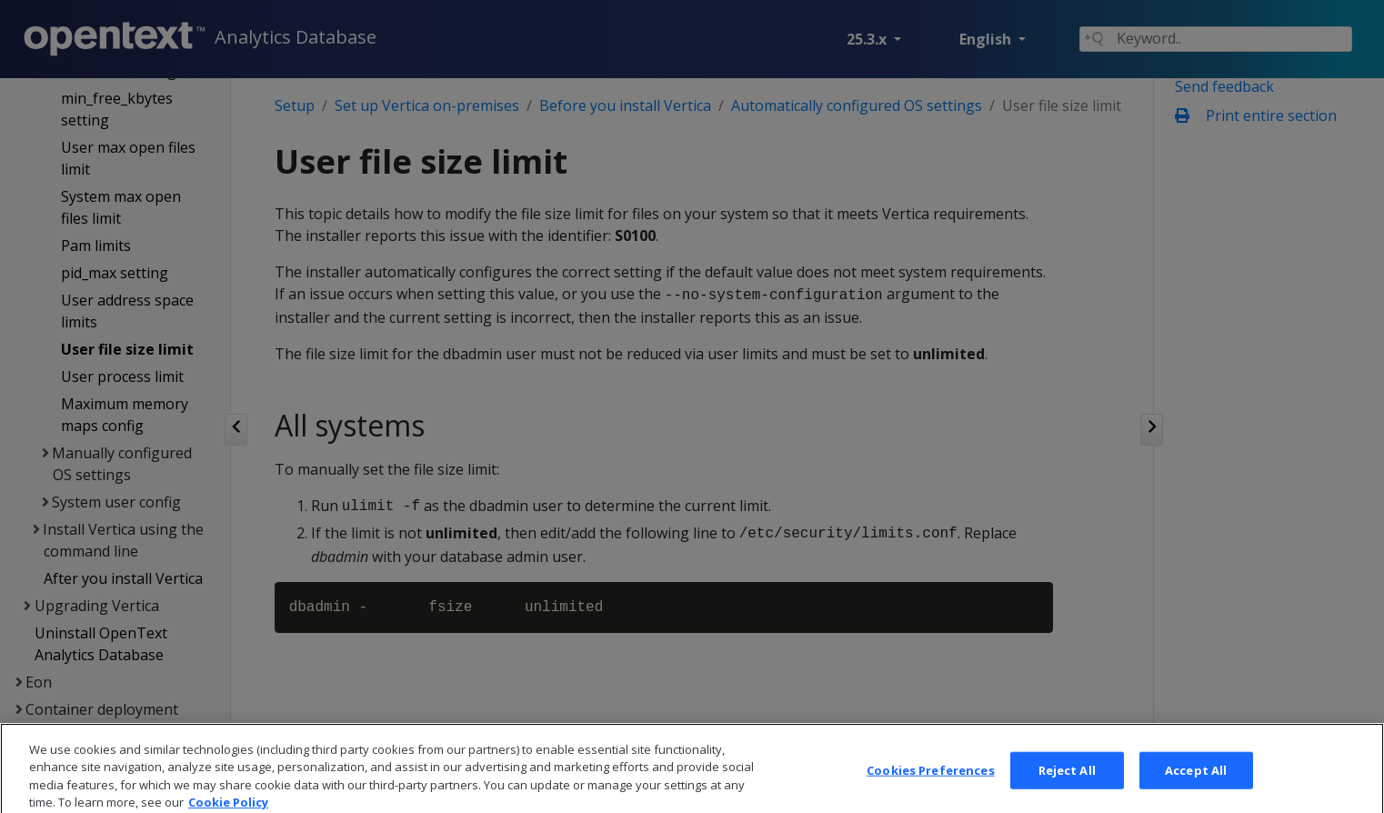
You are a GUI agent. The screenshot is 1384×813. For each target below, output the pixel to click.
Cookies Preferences (930, 786)
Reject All (1067, 786)
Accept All (1196, 786)
